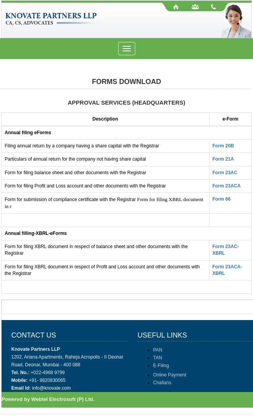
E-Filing (161, 365)
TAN (157, 357)
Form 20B (223, 146)
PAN (157, 350)
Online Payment (169, 375)
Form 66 (222, 199)
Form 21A (223, 159)
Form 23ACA (227, 186)
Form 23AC (225, 172)
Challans (162, 382)
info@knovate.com (51, 388)
